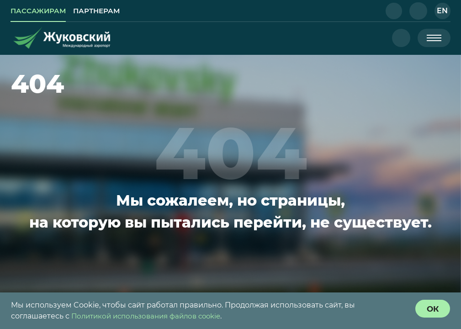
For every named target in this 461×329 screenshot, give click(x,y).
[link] (40, 11)
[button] (392, 11)
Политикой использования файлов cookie (151, 316)
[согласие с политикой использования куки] (431, 309)
